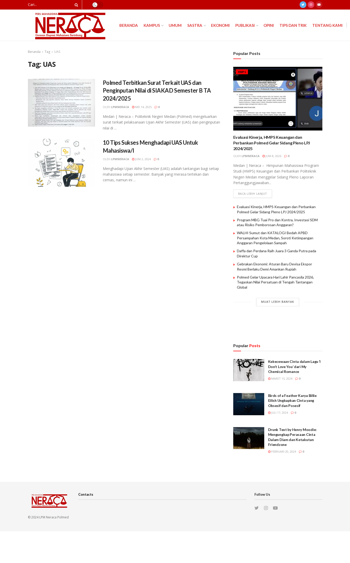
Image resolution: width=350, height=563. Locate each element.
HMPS (242, 72)
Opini (268, 25)
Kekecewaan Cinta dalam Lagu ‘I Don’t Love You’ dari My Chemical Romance (294, 366)
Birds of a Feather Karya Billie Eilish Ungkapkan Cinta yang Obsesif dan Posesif (292, 400)
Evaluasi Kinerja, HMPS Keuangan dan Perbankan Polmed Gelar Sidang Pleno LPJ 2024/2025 (271, 143)
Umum (175, 25)
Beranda (128, 25)
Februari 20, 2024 (282, 451)
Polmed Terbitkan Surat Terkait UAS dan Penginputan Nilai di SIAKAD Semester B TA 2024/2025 (157, 90)
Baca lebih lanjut (252, 193)
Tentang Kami (327, 25)
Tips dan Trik (293, 25)
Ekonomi (220, 25)
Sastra (194, 25)
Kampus (152, 25)
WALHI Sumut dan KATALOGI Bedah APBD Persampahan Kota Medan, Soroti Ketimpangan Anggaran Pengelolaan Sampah (275, 238)
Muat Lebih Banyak (277, 302)
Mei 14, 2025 (142, 107)
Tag (47, 52)
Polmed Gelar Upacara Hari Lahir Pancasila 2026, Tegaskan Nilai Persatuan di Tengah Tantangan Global (275, 282)
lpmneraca (120, 107)
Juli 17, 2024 (278, 412)
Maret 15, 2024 (280, 378)
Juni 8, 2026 (271, 156)
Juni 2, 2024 (141, 159)
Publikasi (245, 25)
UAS (57, 52)
